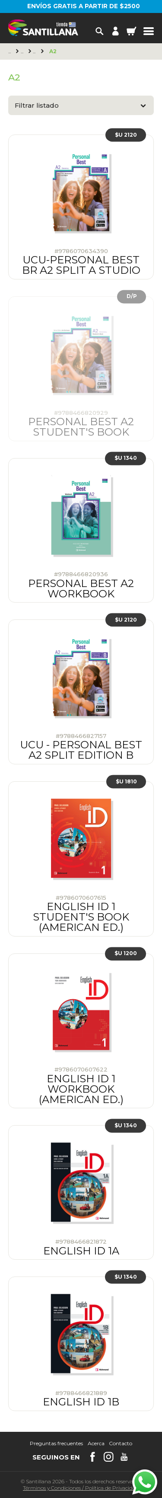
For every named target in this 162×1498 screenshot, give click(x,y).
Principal (10, 51)
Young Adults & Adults (35, 51)
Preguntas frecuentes (56, 1443)
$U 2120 (126, 135)
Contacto (120, 1443)
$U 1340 (125, 458)
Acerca (96, 1443)
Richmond (23, 51)
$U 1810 (126, 781)
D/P (132, 296)
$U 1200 (125, 953)
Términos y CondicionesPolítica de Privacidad (81, 1488)
